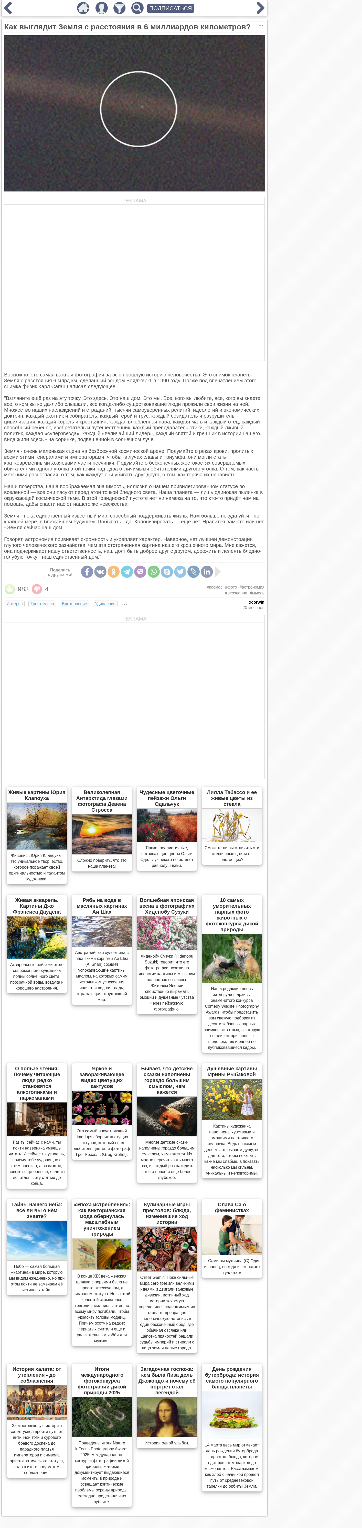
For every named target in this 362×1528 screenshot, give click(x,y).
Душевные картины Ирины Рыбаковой (232, 1071)
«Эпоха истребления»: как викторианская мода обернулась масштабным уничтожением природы (102, 1219)
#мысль (257, 593)
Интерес (15, 604)
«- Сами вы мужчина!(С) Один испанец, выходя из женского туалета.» (231, 1267)
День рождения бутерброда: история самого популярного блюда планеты (232, 1377)
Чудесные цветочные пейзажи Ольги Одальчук (167, 798)
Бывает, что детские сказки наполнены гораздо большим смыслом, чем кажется (167, 1080)
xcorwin (256, 602)
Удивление (105, 604)
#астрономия (252, 587)
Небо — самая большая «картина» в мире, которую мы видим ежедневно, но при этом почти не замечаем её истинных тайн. (37, 1278)
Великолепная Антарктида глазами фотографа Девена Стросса (101, 801)
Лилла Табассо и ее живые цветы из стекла (232, 798)
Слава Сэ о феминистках (232, 1207)
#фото (231, 587)
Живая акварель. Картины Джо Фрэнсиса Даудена (37, 906)
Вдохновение (74, 604)
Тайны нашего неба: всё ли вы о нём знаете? (36, 1210)
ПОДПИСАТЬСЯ (170, 8)
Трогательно (42, 604)
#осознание (236, 593)
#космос (214, 587)
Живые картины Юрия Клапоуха (36, 795)
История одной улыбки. (167, 1443)
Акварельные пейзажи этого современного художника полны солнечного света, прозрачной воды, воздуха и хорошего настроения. (37, 976)
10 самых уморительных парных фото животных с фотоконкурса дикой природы (232, 914)
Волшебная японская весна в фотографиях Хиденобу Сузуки (167, 906)
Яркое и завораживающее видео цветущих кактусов (102, 1077)
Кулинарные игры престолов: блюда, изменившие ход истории (167, 1213)
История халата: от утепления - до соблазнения (37, 1375)
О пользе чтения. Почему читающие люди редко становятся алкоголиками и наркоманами (37, 1083)
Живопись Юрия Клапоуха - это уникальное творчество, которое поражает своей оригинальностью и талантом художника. (37, 867)
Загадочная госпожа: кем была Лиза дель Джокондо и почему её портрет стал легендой (167, 1380)
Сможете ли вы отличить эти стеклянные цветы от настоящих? (232, 854)
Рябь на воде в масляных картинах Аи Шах (102, 906)
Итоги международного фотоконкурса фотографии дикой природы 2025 (102, 1380)
